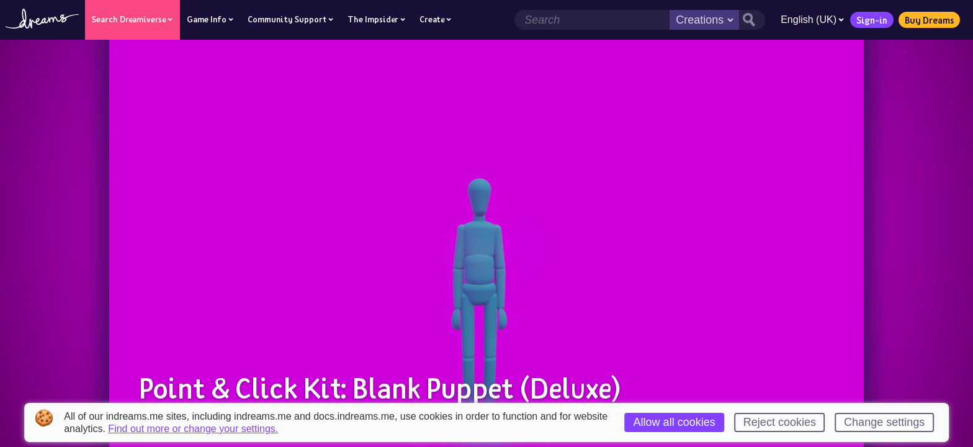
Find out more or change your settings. (193, 429)
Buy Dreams (929, 20)
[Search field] (592, 20)
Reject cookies (779, 422)
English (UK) (812, 19)
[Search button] (752, 20)
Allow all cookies (674, 422)
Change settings (884, 422)
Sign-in (871, 20)
